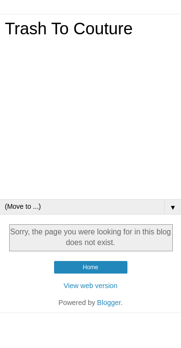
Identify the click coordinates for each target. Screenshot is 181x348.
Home (90, 267)
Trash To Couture (69, 28)
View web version (91, 286)
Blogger (109, 302)
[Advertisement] (90, 121)
